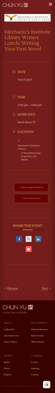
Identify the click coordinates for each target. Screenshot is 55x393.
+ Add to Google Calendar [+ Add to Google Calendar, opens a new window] (31, 187)
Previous (12, 288)
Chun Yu (23, 386)
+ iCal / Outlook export (31, 198)
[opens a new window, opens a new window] (19, 239)
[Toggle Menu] (50, 4)
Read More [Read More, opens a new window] (26, 122)
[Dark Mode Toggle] (47, 385)
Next (45, 288)
